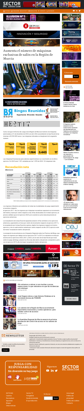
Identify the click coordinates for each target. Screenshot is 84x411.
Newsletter (33, 11)
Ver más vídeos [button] (72, 299)
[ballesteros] (71, 237)
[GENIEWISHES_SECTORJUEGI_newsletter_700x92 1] (31, 43)
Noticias (7, 11)
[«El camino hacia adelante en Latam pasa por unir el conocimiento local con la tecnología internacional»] (71, 195)
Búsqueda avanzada (71, 81)
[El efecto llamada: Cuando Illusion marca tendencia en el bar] (71, 95)
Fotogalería (30, 396)
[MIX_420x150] (71, 253)
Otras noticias (11, 406)
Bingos (8, 403)
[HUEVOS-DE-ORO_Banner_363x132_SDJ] (71, 17)
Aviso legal (70, 393)
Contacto (42, 11)
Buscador (51, 11)
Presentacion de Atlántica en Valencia (75, 286)
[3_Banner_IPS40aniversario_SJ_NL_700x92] (31, 265)
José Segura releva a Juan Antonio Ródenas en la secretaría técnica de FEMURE (36, 297)
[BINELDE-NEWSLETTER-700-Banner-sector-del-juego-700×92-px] (31, 257)
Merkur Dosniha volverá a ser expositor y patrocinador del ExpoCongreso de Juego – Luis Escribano (71, 156)
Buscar (76, 76)
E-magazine (16, 11)
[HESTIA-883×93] (31, 124)
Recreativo (7, 96)
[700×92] (31, 274)
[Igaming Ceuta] (71, 33)
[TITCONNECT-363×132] (71, 245)
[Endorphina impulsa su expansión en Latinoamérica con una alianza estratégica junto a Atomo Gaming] (71, 170)
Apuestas (9, 401)
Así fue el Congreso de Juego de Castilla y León (75, 273)
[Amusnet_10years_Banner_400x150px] (71, 25)
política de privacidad (18, 344)
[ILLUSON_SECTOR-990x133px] (31, 18)
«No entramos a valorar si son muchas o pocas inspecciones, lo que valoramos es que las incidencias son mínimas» (38, 286)
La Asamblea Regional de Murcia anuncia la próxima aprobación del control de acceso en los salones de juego (37, 321)
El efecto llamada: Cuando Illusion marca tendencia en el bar (70, 104)
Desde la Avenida (32, 398)
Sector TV (29, 393)
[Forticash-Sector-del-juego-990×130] (31, 35)
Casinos (9, 396)
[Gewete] (71, 56)
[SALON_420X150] (71, 48)
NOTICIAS (9, 393)
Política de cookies (73, 401)
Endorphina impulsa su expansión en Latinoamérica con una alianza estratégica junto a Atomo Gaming (70, 181)
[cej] (71, 229)
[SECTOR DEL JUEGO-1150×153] (31, 26)
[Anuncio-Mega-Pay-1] (71, 41)
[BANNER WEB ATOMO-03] (71, 64)
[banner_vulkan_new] (31, 103)
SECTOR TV (25, 11)
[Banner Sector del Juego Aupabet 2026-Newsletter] (31, 249)
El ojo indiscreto (31, 401)
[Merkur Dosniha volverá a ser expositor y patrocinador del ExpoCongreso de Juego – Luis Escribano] (71, 145)
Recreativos (10, 398)
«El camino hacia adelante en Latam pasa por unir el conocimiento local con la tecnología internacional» (70, 206)
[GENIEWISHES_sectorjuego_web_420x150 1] (71, 221)
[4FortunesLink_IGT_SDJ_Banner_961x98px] (52, 4)
